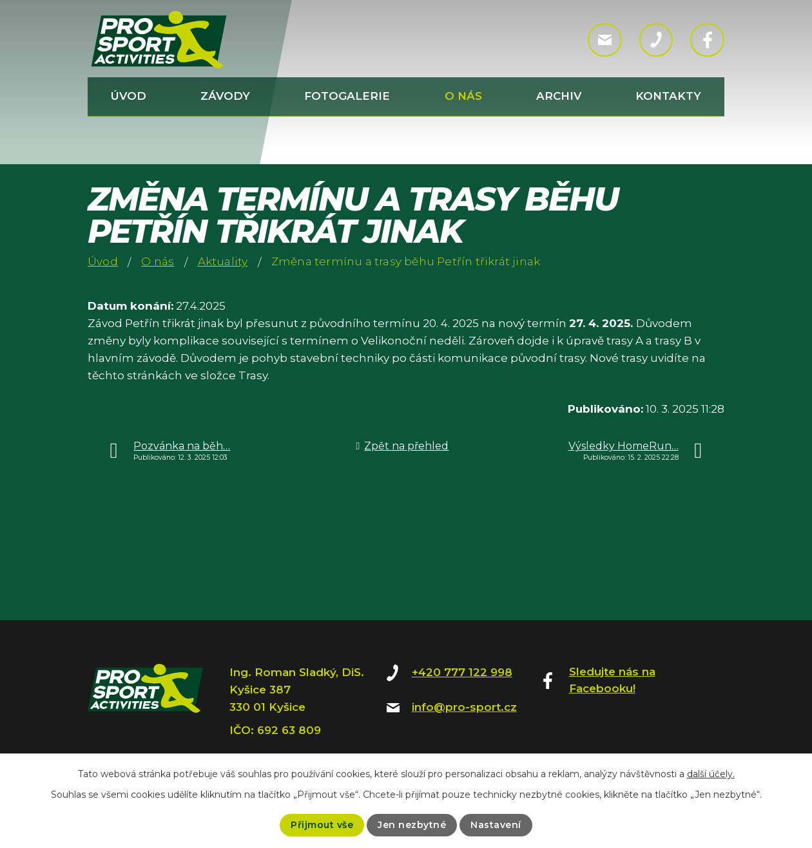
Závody (225, 96)
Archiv (558, 96)
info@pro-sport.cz (464, 707)
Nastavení (495, 825)
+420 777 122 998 (462, 672)
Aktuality (223, 261)
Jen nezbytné (412, 825)
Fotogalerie (347, 96)
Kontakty (668, 96)
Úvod (128, 96)
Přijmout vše (322, 825)
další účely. (711, 774)
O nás (463, 96)
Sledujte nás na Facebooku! (612, 680)
